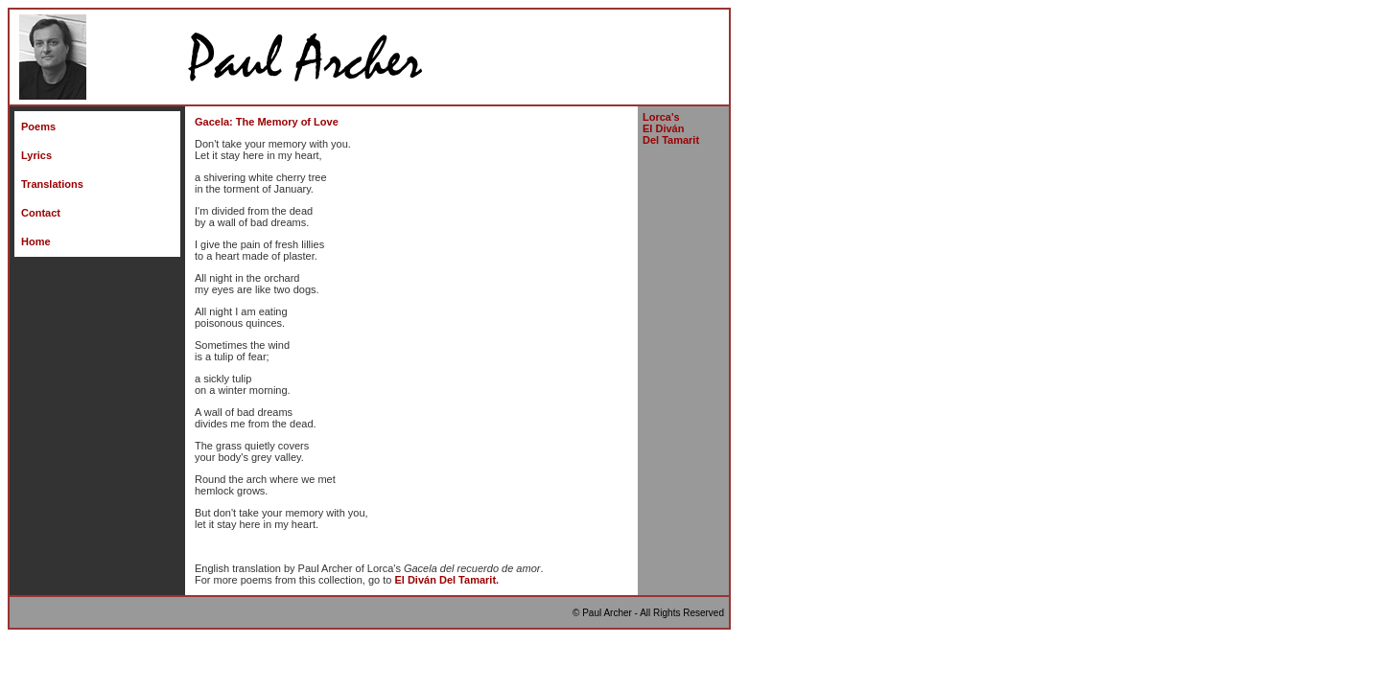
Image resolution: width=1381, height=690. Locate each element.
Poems (38, 126)
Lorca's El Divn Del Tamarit (671, 128)
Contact (40, 212)
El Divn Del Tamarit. (446, 580)
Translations (52, 184)
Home (36, 241)
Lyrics (36, 155)
